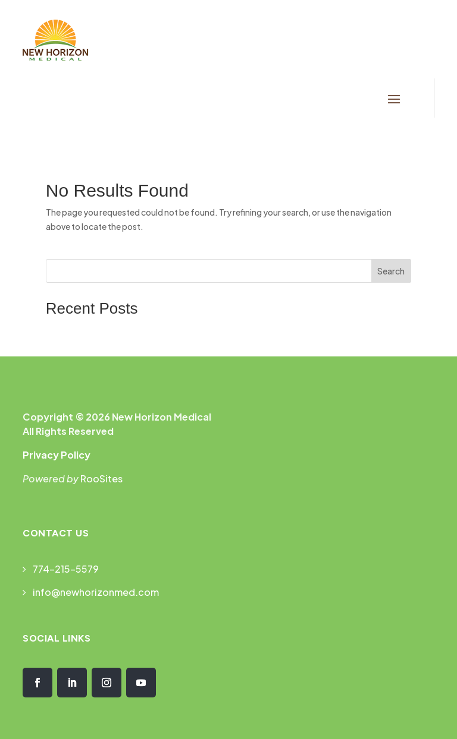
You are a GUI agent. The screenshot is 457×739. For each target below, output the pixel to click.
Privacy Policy (56, 455)
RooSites (101, 478)
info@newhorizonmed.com (96, 592)
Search (391, 271)
